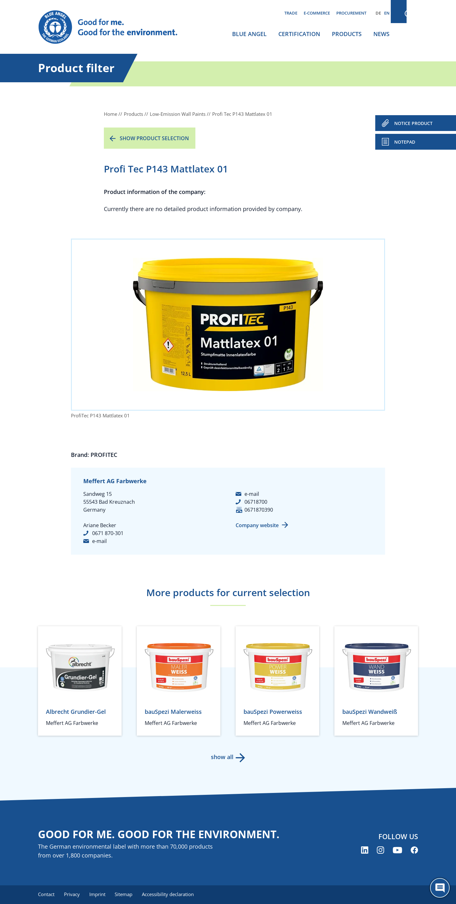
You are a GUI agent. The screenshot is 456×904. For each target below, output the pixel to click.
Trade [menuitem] (290, 13)
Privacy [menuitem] (72, 894)
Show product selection (154, 138)
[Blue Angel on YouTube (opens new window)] (397, 850)
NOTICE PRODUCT (413, 123)
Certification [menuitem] (299, 34)
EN (387, 13)
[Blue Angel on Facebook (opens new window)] (414, 850)
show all (222, 757)
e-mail (99, 541)
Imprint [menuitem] (99, 894)
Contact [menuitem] (46, 894)
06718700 (255, 501)
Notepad (404, 142)
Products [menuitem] (347, 34)
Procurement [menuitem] (351, 13)
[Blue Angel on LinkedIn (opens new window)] (364, 850)
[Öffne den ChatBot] (440, 888)
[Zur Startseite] (114, 27)
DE (378, 13)
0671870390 (258, 509)
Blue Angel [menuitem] (249, 34)
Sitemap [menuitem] (126, 894)
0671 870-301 (108, 533)
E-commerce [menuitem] (317, 13)
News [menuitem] (381, 34)
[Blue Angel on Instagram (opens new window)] (380, 850)
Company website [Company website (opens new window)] (257, 525)
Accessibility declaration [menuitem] (171, 894)
